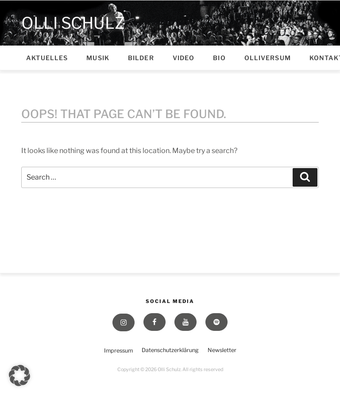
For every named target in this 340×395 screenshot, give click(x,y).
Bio (219, 57)
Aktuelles (47, 57)
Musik (97, 57)
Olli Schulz (73, 22)
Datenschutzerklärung (170, 350)
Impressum (118, 350)
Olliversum (267, 57)
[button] (19, 375)
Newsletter (222, 350)
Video (184, 57)
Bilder (141, 57)
